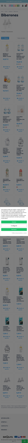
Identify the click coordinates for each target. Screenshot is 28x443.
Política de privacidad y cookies (19, 233)
